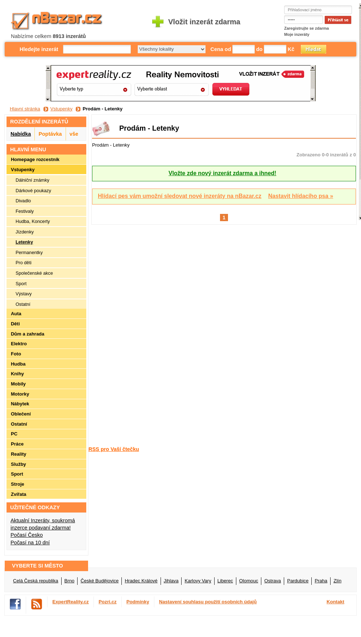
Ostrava (272, 580)
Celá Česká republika (35, 580)
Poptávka (50, 134)
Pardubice (297, 580)
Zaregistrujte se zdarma (306, 28)
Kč (291, 49)
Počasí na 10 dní (30, 542)
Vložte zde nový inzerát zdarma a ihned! (222, 173)
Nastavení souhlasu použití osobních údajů (208, 601)
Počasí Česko (27, 535)
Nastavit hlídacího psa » (300, 196)
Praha (321, 580)
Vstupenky (61, 108)
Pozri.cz (108, 601)
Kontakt (335, 601)
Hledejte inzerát (39, 49)
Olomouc (248, 580)
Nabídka (21, 134)
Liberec (225, 580)
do (259, 49)
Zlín (337, 580)
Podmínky (137, 601)
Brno (70, 580)
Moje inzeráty (297, 34)
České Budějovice (99, 580)
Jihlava (171, 580)
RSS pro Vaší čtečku (113, 449)
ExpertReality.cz (71, 601)
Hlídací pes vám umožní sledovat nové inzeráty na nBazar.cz (179, 196)
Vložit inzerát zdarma (204, 22)
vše (74, 134)
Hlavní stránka (25, 108)
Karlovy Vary (197, 580)
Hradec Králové (141, 580)
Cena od (221, 49)
